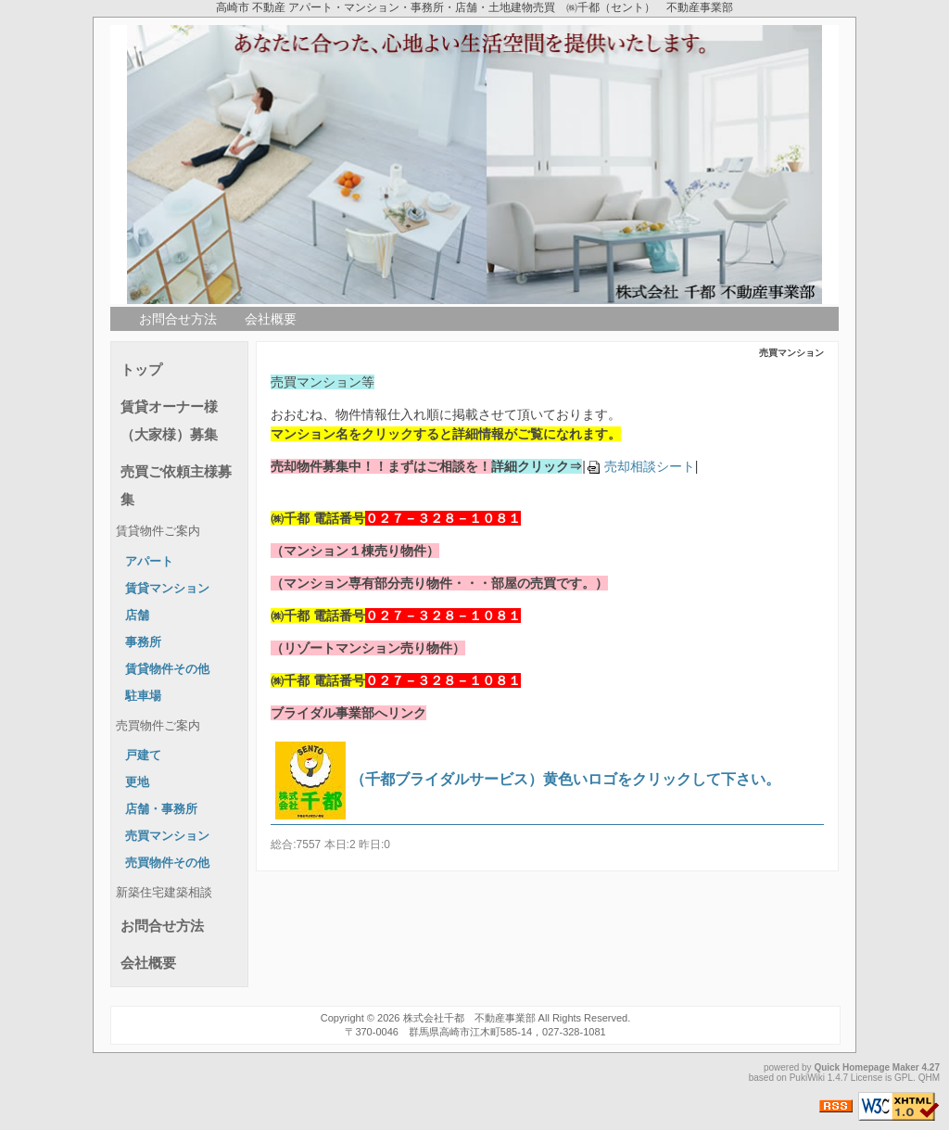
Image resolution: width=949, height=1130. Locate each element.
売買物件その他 (167, 863)
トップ (141, 369)
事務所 (143, 642)
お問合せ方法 (178, 318)
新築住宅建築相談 (164, 892)
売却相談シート (640, 466)
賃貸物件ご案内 (158, 531)
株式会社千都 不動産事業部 (469, 1017)
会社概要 (271, 318)
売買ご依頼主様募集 (176, 485)
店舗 (137, 615)
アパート (149, 561)
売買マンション (167, 836)
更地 (137, 782)
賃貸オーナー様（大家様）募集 (169, 420)
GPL (903, 1078)
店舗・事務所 (161, 809)
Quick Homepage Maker (866, 1067)
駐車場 (143, 696)
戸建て (143, 755)
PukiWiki (807, 1078)
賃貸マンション (167, 588)
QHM (929, 1078)
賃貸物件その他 (167, 669)
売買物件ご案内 (158, 725)
